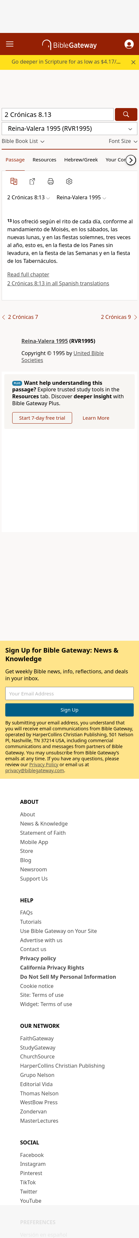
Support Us (34, 878)
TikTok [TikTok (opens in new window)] (28, 1182)
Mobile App (34, 842)
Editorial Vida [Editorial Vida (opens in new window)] (36, 1084)
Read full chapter (28, 274)
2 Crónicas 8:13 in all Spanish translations (58, 283)
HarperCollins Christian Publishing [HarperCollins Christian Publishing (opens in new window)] (62, 1065)
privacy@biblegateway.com (34, 770)
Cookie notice (37, 986)
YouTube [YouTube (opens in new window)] (31, 1200)
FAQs (26, 912)
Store (26, 851)
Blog (25, 860)
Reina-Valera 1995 (44, 341)
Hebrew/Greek (81, 159)
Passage (15, 159)
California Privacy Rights (52, 967)
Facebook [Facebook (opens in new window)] (32, 1155)
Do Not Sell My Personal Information (68, 976)
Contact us (33, 949)
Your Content (121, 159)
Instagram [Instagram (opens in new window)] (33, 1164)
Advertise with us (41, 940)
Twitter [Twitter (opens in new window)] (28, 1191)
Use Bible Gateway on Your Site (58, 931)
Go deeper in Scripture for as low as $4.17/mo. (69, 61)
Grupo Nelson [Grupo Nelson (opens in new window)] (37, 1075)
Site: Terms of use (42, 995)
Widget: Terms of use (46, 1004)
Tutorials (31, 921)
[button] (129, 44)
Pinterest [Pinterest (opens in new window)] (31, 1173)
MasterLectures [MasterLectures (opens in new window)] (39, 1120)
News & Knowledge (44, 823)
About (27, 814)
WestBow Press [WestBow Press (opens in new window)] (39, 1102)
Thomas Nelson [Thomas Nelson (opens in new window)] (39, 1093)
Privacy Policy (43, 764)
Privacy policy (38, 958)
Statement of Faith (43, 832)
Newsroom (33, 869)
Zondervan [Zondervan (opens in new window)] (33, 1111)
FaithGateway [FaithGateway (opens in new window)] (37, 1038)
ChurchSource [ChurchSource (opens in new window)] (37, 1056)
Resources (44, 159)
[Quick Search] (58, 114)
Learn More (96, 417)
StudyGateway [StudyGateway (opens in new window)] (37, 1047)
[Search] (126, 114)
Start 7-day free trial (42, 417)
